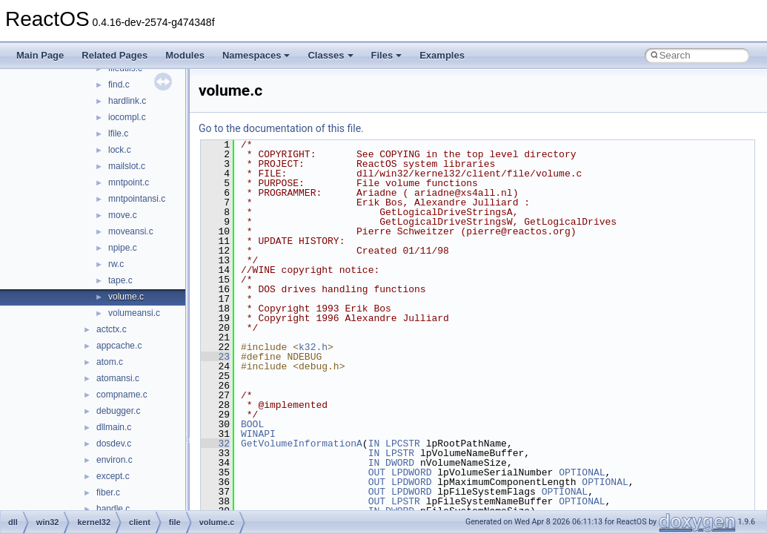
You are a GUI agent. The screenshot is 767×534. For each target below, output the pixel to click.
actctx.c (111, 329)
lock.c (119, 150)
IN (374, 443)
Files (386, 55)
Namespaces (256, 55)
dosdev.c (113, 443)
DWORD (399, 462)
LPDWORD (411, 472)
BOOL (252, 424)
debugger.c (118, 411)
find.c (119, 84)
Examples (442, 55)
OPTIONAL (582, 472)
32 (215, 443)
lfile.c (118, 133)
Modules (185, 55)
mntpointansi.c (136, 199)
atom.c (109, 362)
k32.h (313, 347)
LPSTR (399, 453)
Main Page (40, 55)
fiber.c (108, 492)
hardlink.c (127, 101)
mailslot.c (126, 166)
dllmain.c (113, 427)
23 (215, 356)
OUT (376, 472)
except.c (113, 476)
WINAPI (258, 434)
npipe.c (122, 248)
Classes (330, 55)
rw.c (116, 264)
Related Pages (114, 55)
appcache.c (119, 345)
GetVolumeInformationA (301, 443)
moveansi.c (130, 231)
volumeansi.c (134, 313)
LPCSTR (402, 443)
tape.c (120, 280)
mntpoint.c (128, 182)
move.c (122, 215)
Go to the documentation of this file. (281, 128)
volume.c (126, 296)
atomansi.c (117, 378)
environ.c (114, 460)
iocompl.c (127, 117)
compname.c (121, 394)
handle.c (113, 509)
